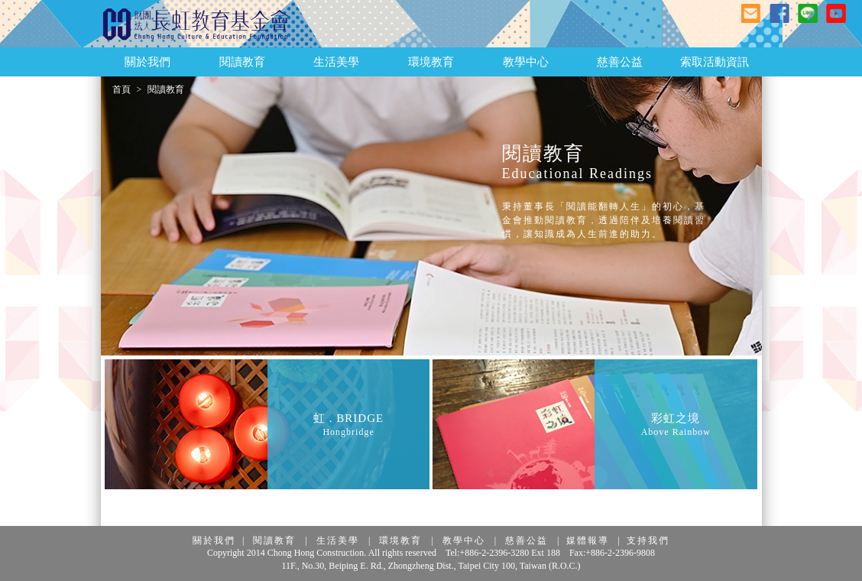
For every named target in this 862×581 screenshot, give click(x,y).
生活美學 (337, 540)
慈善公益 (526, 540)
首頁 (121, 89)
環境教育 (400, 540)
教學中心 (463, 540)
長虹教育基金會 (196, 24)
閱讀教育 (274, 540)
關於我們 (214, 540)
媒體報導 (587, 540)
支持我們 (648, 540)
